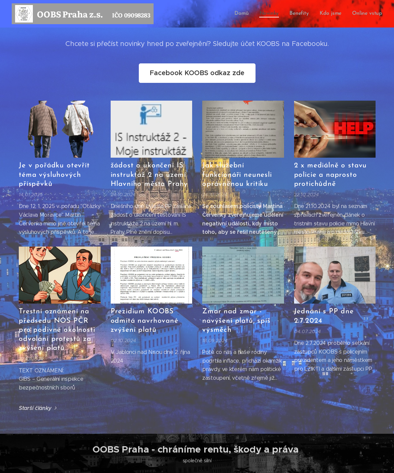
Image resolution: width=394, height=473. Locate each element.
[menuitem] (243, 13)
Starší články (35, 408)
